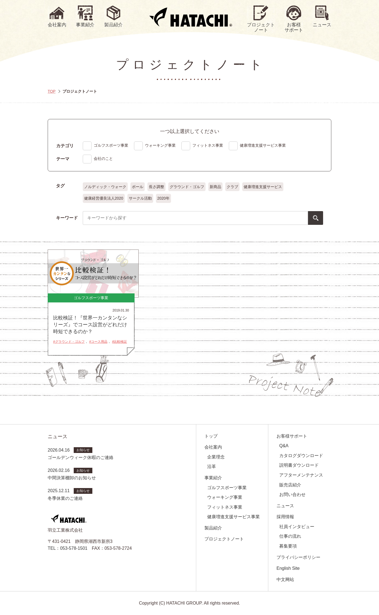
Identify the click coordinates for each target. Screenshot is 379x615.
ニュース (285, 505)
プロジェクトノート (224, 539)
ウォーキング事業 (224, 497)
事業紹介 (213, 477)
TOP (52, 91)
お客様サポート (292, 436)
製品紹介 (213, 528)
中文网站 (285, 579)
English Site (288, 568)
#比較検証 (119, 342)
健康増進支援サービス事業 (233, 516)
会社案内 (213, 447)
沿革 (211, 466)
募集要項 (288, 546)
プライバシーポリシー (298, 557)
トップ (211, 436)
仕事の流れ (290, 536)
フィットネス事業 (224, 507)
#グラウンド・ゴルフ (69, 342)
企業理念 (216, 457)
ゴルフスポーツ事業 (227, 487)
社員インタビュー (296, 526)
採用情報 (285, 516)
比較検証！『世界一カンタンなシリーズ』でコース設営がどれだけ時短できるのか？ (90, 324)
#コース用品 (98, 342)
